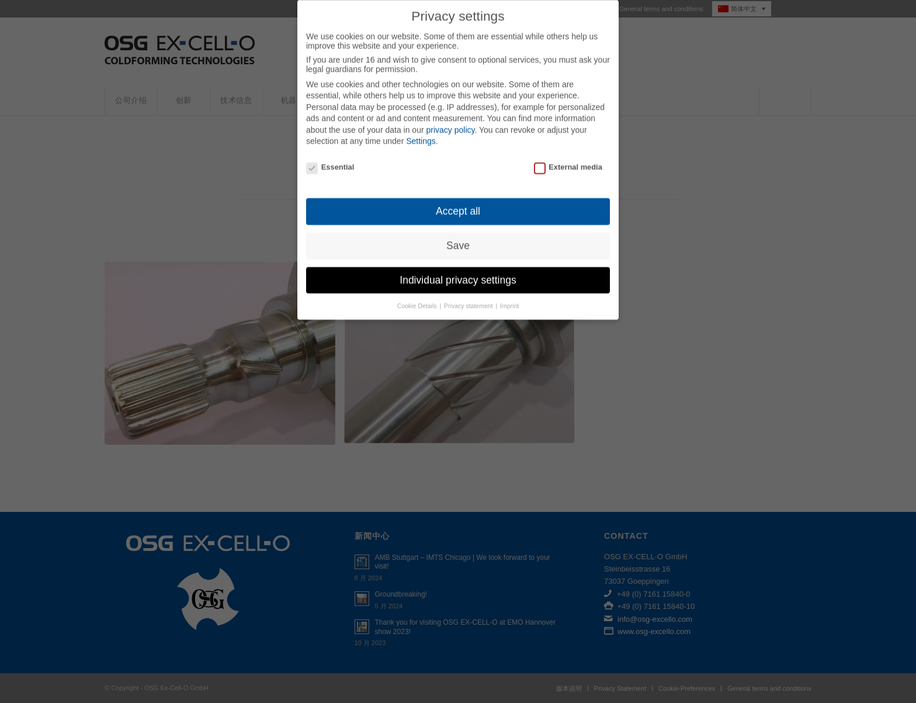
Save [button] (458, 234)
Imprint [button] (509, 294)
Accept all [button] (458, 200)
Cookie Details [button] (418, 294)
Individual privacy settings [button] (458, 269)
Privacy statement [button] (469, 294)
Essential (330, 156)
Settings (421, 130)
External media (568, 156)
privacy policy (450, 118)
